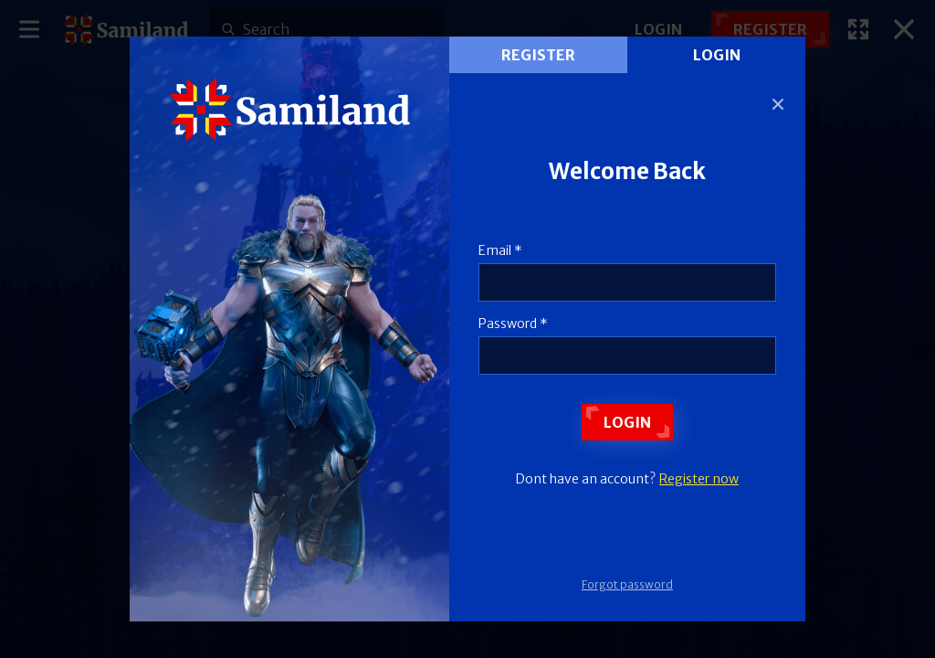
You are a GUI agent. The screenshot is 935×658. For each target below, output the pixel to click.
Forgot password (627, 584)
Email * (500, 250)
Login (717, 55)
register (538, 55)
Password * (513, 323)
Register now (699, 479)
